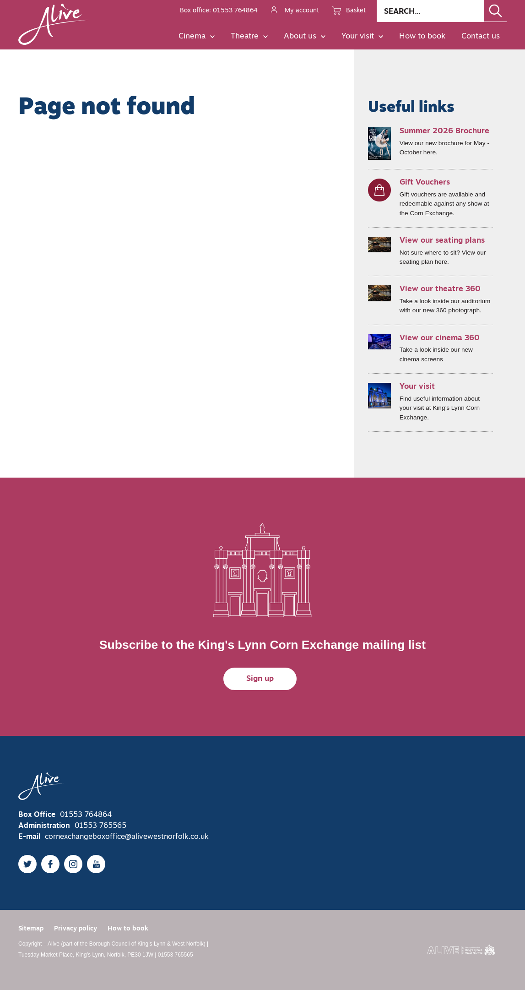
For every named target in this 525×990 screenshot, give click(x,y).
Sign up (260, 679)
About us (304, 36)
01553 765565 (100, 826)
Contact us (480, 36)
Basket (349, 11)
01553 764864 (86, 815)
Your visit (362, 36)
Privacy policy (75, 928)
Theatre (249, 36)
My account (295, 11)
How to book (422, 36)
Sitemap (30, 928)
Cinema (197, 36)
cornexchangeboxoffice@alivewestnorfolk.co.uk (127, 837)
